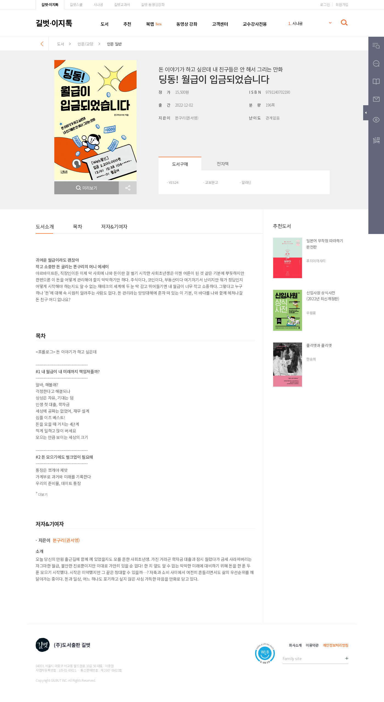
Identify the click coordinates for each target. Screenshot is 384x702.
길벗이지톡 (54, 22)
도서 (105, 24)
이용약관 (312, 645)
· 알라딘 (245, 182)
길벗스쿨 (76, 4)
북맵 (150, 24)
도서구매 (180, 164)
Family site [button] (292, 658)
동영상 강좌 (186, 24)
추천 (127, 24)
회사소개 (295, 645)
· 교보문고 (210, 182)
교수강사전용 (255, 24)
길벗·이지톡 (49, 4)
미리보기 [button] (86, 187)
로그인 (325, 4)
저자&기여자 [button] (114, 226)
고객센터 (220, 24)
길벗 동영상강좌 (152, 4)
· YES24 (172, 182)
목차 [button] (77, 226)
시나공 (98, 4)
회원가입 (341, 4)
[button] (128, 187)
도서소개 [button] (45, 226)
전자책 (223, 163)
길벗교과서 (122, 4)
